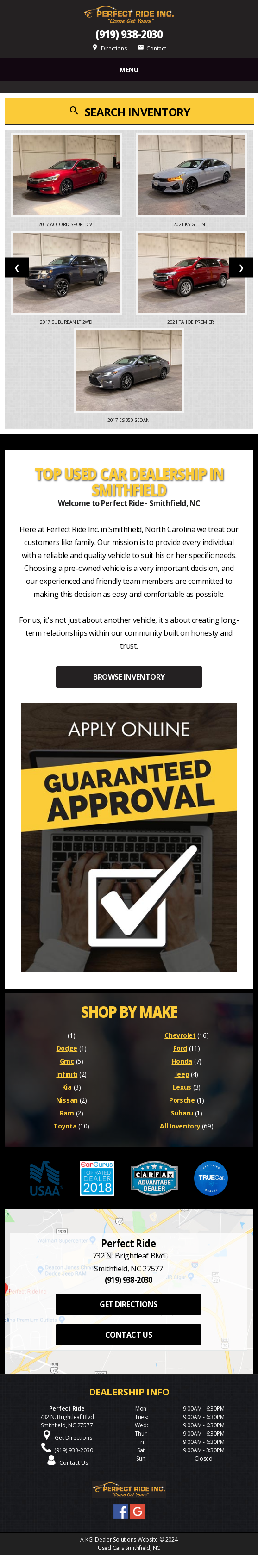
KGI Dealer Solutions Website (121, 1539)
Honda (182, 1061)
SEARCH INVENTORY (129, 111)
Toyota (64, 1125)
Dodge (67, 1048)
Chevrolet (179, 1035)
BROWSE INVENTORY (128, 677)
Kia (67, 1087)
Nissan (67, 1100)
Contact (152, 48)
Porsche (182, 1100)
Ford (180, 1048)
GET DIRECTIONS (128, 1304)
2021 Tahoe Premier (191, 322)
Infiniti (66, 1074)
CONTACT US (128, 1335)
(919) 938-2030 (129, 34)
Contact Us (73, 1463)
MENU (129, 69)
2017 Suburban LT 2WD (67, 322)
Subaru (182, 1113)
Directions (109, 48)
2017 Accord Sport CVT (66, 224)
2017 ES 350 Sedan (129, 420)
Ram (67, 1113)
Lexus (182, 1087)
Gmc (67, 1061)
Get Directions (73, 1438)
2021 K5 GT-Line (191, 224)
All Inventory (180, 1125)
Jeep (182, 1074)
